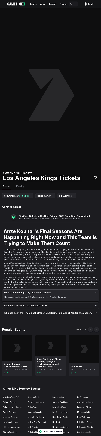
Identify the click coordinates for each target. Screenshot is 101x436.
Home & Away (45, 196)
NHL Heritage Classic (11, 427)
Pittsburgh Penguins (60, 432)
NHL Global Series (84, 422)
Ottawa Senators (10, 432)
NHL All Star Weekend (37, 422)
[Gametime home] (18, 3)
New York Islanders (85, 417)
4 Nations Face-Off (10, 397)
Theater (63, 4)
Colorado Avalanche (85, 402)
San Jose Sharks (84, 432)
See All (80, 329)
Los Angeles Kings (59, 412)
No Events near (17, 196)
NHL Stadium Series (60, 427)
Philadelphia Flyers (35, 432)
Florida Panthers (9, 412)
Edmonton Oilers (84, 407)
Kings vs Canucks (35, 412)
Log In (89, 4)
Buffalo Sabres (83, 397)
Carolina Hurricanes (36, 402)
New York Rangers (10, 422)
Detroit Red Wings (59, 407)
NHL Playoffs (33, 427)
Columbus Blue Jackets (12, 407)
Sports (33, 4)
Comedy (52, 4)
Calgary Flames (9, 402)
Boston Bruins (58, 397)
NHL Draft (56, 422)
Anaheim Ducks (34, 397)
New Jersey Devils (60, 417)
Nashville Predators (36, 417)
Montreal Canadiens (11, 417)
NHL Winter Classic (85, 427)
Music (42, 4)
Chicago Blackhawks (60, 402)
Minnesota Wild (83, 412)
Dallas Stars (32, 407)
